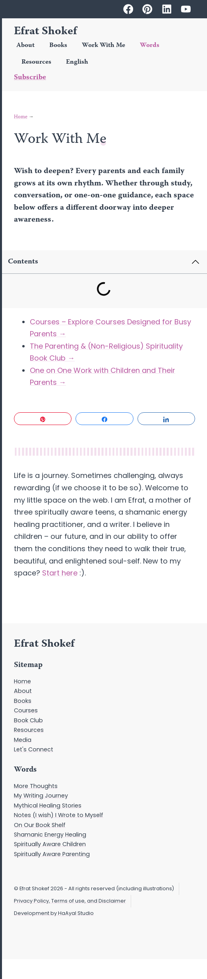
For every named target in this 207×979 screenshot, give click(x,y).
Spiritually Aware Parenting (52, 854)
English (77, 62)
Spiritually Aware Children (50, 844)
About (25, 45)
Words (149, 45)
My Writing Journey (41, 796)
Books (58, 45)
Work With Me (103, 45)
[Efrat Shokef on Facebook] (128, 9)
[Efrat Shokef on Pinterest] (147, 9)
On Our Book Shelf (40, 825)
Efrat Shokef (45, 32)
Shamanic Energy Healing (50, 835)
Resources (36, 62)
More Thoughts (36, 786)
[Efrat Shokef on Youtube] (186, 9)
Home (20, 117)
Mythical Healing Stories (47, 805)
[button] (184, 261)
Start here (59, 573)
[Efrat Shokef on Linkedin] (167, 9)
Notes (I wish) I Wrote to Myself (58, 815)
